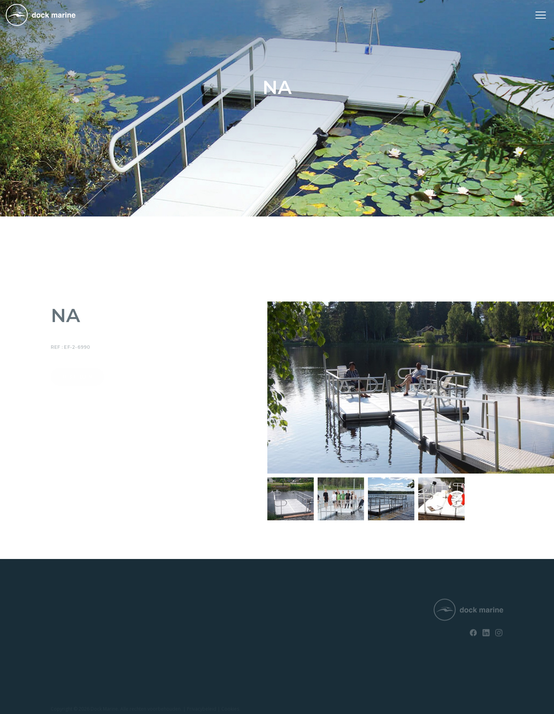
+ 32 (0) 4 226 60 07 (271, 625)
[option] (290, 498)
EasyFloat (62, 631)
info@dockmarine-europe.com (286, 638)
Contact (154, 618)
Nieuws (153, 605)
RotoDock (63, 605)
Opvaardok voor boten (77, 658)
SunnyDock (64, 618)
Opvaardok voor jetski (76, 645)
